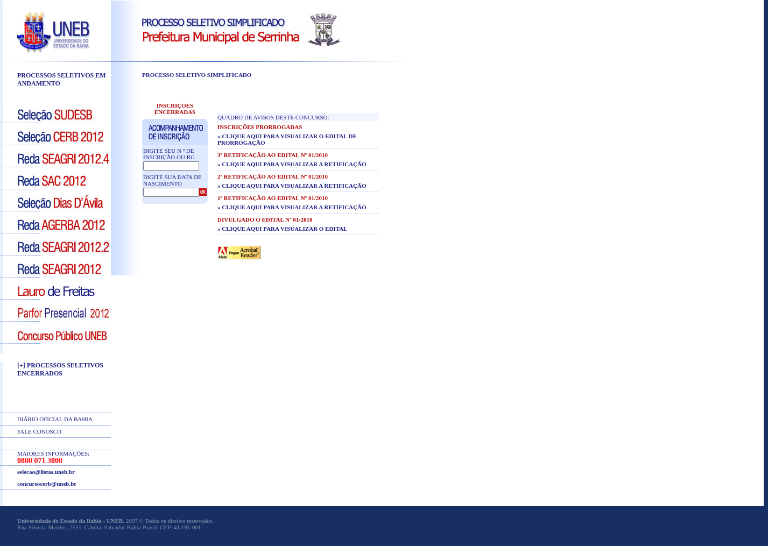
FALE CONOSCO (39, 431)
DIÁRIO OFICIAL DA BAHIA (55, 419)
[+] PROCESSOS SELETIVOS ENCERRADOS (60, 369)
